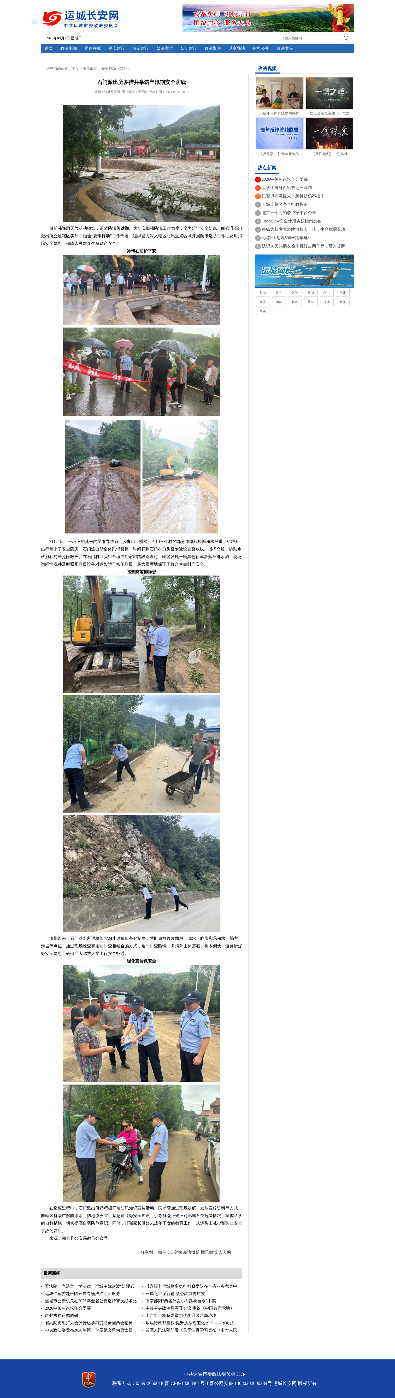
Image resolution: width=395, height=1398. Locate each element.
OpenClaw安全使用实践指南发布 (291, 221)
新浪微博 (191, 1252)
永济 (263, 302)
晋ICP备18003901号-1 (186, 1383)
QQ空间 (175, 1252)
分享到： (148, 1252)
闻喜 (279, 302)
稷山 (326, 293)
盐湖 (311, 293)
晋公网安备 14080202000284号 (241, 1383)
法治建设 (140, 48)
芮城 (311, 302)
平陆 (342, 293)
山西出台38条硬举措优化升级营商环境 (180, 1315)
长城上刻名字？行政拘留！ (287, 204)
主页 (75, 69)
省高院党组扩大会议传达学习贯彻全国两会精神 (89, 1323)
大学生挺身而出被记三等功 (287, 187)
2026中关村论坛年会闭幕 (68, 1308)
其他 (123, 69)
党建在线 (92, 48)
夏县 (279, 293)
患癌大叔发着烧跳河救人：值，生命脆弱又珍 (303, 229)
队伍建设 (188, 48)
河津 (326, 302)
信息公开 (260, 48)
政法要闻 (68, 48)
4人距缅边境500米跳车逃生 (287, 237)
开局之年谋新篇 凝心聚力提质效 (175, 1293)
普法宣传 (164, 48)
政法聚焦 (212, 48)
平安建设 (116, 48)
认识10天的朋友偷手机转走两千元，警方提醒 (303, 246)
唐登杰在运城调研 (61, 1315)
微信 (162, 1252)
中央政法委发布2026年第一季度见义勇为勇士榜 (89, 1330)
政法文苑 (284, 48)
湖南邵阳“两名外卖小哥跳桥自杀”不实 (180, 1301)
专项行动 (108, 69)
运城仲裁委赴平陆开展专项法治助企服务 (82, 1293)
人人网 (225, 1252)
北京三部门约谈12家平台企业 (289, 212)
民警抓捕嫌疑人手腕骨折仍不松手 (293, 196)
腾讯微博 (209, 1252)
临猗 (295, 302)
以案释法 (236, 48)
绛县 (263, 311)
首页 (49, 48)
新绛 (342, 302)
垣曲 (263, 293)
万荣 (295, 293)
